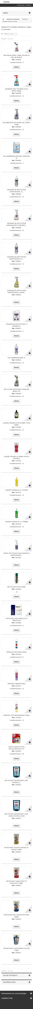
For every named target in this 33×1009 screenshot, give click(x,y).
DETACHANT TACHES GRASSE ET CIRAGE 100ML (16, 848)
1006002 (16, 127)
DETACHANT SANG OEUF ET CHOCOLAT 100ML (16, 882)
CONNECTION (6, 998)
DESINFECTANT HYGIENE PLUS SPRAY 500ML (16, 90)
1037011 (16, 686)
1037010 (16, 654)
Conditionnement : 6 (16, 62)
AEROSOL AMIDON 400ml (16, 684)
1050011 (16, 818)
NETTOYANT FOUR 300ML (16, 587)
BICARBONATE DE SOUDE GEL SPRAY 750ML (16, 123)
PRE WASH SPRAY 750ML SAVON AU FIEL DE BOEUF (16, 56)
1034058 (16, 623)
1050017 (16, 953)
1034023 (16, 589)
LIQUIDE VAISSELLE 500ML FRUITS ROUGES (16, 457)
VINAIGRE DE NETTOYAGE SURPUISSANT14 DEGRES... (16, 224)
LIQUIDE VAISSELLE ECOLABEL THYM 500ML (16, 424)
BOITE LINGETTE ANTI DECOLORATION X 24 (16, 748)
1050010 (16, 785)
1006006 (16, 228)
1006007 (16, 261)
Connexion (28, 5)
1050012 (16, 852)
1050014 (16, 886)
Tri (2, 33)
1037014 (16, 718)
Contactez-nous (21, 5)
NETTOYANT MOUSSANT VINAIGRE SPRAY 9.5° (16, 390)
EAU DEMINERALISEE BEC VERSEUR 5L (16, 157)
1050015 (16, 919)
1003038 (16, 93)
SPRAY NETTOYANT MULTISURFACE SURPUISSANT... (16, 554)
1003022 (16, 60)
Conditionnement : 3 (16, 163)
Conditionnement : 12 (16, 96)
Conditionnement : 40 (16, 754)
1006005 (16, 194)
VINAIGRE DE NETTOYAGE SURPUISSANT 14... (16, 191)
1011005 (16, 427)
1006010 (16, 295)
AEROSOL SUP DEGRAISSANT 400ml (16, 715)
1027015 (16, 524)
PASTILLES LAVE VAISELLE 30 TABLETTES (16, 619)
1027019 (16, 558)
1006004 (16, 160)
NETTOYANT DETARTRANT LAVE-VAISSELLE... (16, 781)
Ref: (13, 60)
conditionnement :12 (16, 657)
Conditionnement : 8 (16, 625)
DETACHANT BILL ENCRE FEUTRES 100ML (16, 916)
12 (16, 592)
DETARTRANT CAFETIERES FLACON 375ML (16, 949)
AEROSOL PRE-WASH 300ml (16, 652)
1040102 (16, 751)
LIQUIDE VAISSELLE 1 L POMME (16, 522)
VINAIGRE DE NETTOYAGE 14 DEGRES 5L (16, 325)
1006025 (16, 394)
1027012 (16, 461)
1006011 (16, 328)
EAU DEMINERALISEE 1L (16, 358)
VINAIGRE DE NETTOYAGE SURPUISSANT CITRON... (16, 291)
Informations (9, 982)
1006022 (16, 360)
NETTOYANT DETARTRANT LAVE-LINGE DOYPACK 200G (16, 815)
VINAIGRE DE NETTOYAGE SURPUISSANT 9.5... (16, 258)
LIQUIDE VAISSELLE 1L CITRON (16, 490)
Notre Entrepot (10, 975)
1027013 (16, 492)
